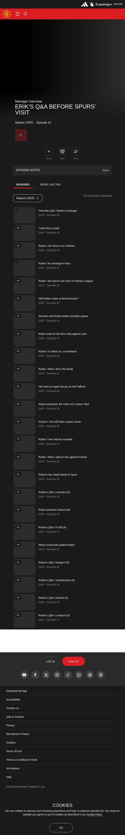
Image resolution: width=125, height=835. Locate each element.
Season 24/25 (27, 198)
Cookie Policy (94, 814)
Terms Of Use (14, 787)
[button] (18, 13)
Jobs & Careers (15, 753)
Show (106, 170)
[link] (76, 151)
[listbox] (27, 198)
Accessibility (13, 736)
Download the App (16, 727)
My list (49, 158)
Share (76, 158)
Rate (62, 158)
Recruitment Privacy (17, 770)
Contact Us (12, 744)
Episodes (23, 184)
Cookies (11, 779)
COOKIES (62, 805)
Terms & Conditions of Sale (21, 796)
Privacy (10, 762)
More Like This (51, 184)
